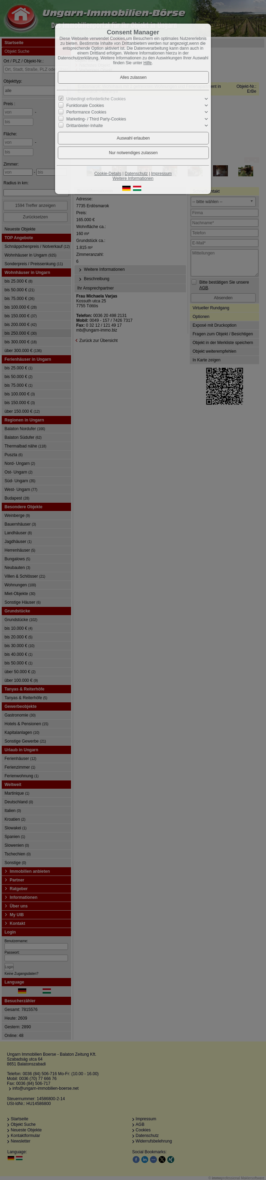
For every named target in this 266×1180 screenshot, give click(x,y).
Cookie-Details (107, 173)
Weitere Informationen (133, 178)
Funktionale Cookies (85, 105)
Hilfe (147, 62)
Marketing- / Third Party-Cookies (96, 118)
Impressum (161, 173)
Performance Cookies (86, 112)
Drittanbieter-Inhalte (84, 125)
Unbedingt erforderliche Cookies (96, 99)
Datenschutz (136, 173)
